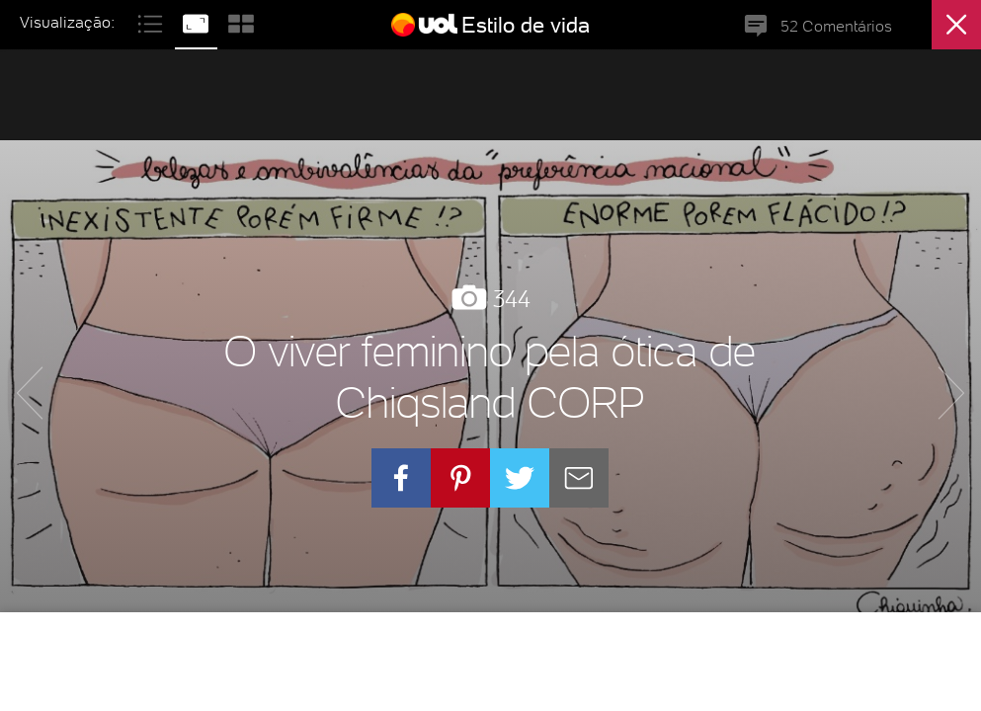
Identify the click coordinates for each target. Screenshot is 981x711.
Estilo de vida (525, 25)
